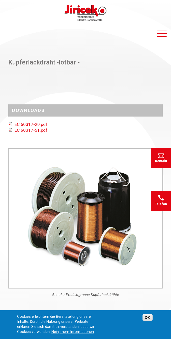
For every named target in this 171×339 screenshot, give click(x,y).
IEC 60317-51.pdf (30, 130)
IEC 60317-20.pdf (30, 124)
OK (148, 320)
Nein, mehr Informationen (72, 334)
